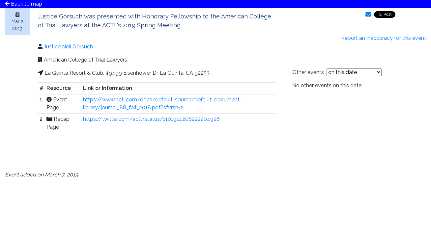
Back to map (23, 4)
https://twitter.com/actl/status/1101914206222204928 (151, 119)
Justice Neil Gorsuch (68, 46)
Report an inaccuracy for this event (383, 38)
